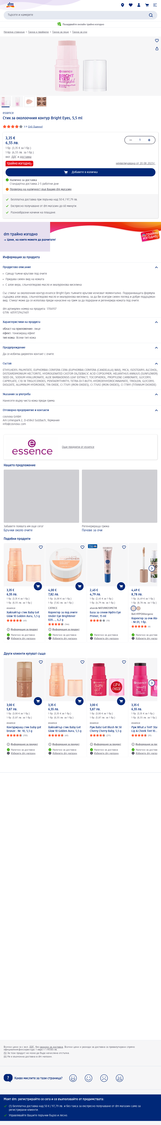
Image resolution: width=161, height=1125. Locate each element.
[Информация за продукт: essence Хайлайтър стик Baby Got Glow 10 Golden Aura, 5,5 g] (22, 629)
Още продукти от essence (50, 447)
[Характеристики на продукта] (80, 322)
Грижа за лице (60, 32)
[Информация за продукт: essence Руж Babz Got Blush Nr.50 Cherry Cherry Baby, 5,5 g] (105, 744)
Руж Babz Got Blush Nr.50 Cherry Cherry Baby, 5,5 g (106, 729)
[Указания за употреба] (80, 394)
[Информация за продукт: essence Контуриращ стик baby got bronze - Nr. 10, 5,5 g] (22, 744)
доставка (25, 157)
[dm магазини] (122, 5)
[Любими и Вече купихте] (130, 5)
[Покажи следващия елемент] (152, 568)
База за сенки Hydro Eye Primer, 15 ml (105, 614)
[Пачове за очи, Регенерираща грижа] (119, 501)
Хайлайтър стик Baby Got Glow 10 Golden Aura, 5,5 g (23, 614)
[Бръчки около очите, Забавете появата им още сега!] (41, 501)
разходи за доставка (51, 1047)
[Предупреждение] (80, 347)
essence (8, 113)
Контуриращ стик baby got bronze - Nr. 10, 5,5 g (24, 729)
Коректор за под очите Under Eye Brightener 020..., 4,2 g (62, 616)
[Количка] (147, 5)
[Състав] (80, 363)
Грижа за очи (79, 32)
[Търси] (151, 15)
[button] (155, 5)
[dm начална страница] (10, 5)
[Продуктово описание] (80, 267)
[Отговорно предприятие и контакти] (80, 410)
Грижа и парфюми (38, 32)
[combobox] (80, 15)
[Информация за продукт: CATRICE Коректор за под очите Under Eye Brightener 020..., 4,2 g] (63, 629)
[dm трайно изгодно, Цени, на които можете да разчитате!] (80, 237)
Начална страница (14, 32)
